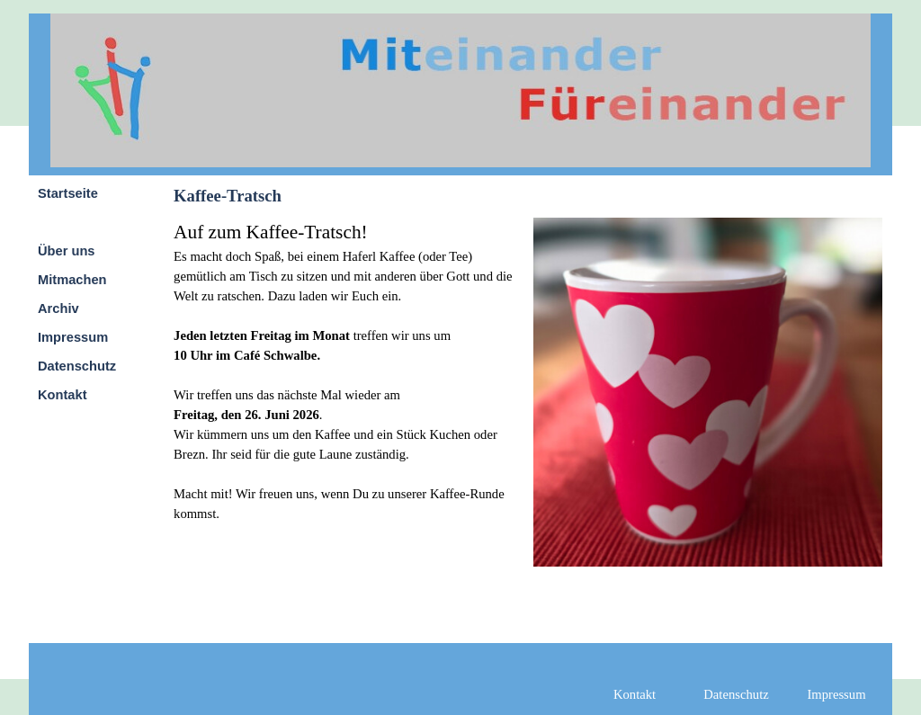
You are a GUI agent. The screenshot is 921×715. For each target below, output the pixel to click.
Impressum (73, 337)
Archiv (58, 308)
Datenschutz (77, 366)
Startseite (68, 193)
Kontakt (62, 395)
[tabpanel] (348, 370)
